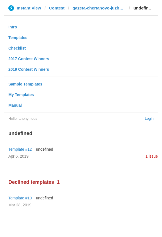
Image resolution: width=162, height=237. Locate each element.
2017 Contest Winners (28, 59)
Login (149, 118)
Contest (57, 8)
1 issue (152, 156)
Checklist (17, 48)
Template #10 (20, 198)
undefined (44, 149)
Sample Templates (25, 84)
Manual (15, 105)
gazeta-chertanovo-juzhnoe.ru (98, 8)
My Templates (21, 94)
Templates (17, 37)
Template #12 (20, 149)
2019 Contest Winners (28, 69)
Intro (12, 27)
